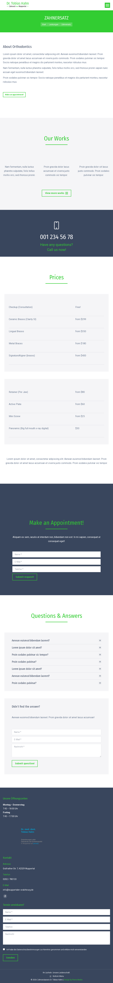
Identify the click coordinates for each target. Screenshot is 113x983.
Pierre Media (77, 980)
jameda (36, 843)
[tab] (56, 640)
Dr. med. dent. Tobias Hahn (28, 830)
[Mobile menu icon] (107, 5)
